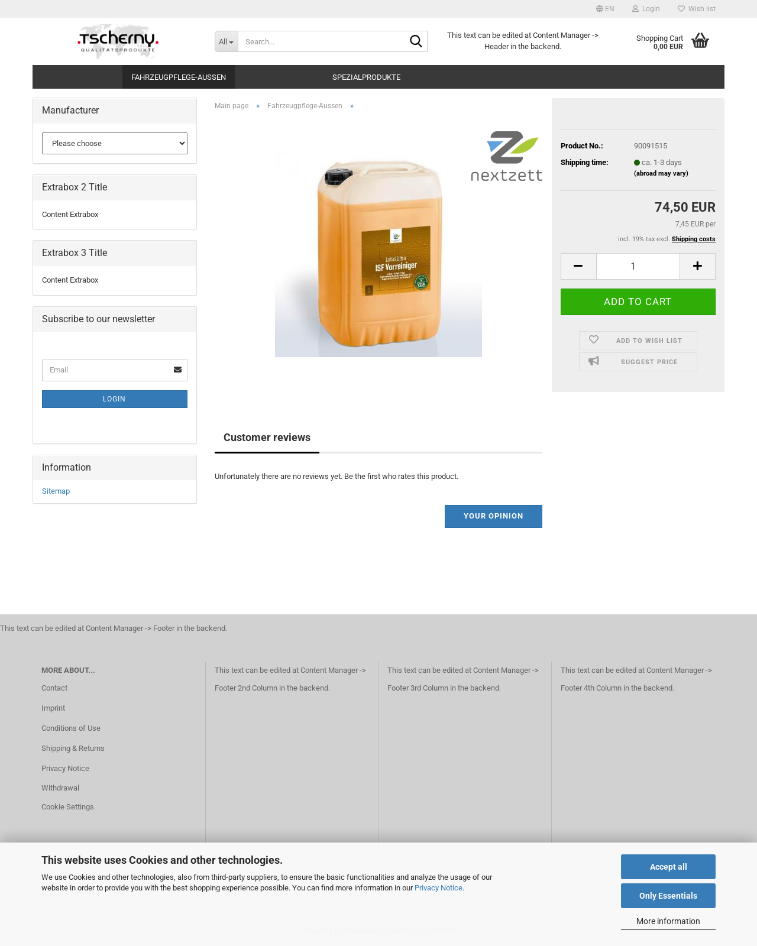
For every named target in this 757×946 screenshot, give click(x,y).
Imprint (53, 708)
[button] (605, 9)
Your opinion (493, 515)
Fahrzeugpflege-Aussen (178, 77)
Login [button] (646, 9)
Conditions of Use (71, 728)
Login (114, 399)
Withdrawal (60, 787)
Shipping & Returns (73, 748)
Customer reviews (267, 437)
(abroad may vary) (661, 173)
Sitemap (56, 491)
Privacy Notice (438, 887)
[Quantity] (638, 266)
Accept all (668, 867)
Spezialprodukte (366, 77)
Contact (54, 687)
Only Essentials (668, 895)
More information (668, 921)
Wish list (697, 9)
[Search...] (226, 41)
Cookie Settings (67, 806)
